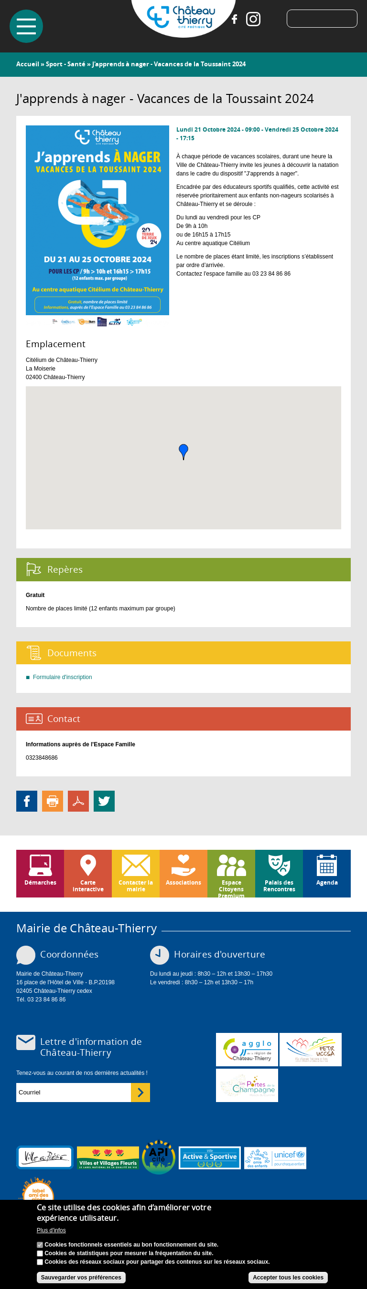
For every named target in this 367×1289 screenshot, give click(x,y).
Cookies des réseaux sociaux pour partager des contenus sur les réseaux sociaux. (157, 1261)
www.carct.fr (247, 1049)
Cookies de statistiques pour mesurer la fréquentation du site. (128, 1253)
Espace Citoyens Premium (231, 887)
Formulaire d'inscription (62, 677)
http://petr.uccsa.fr (311, 1049)
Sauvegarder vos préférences (81, 1277)
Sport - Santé (66, 64)
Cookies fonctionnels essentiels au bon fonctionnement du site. (131, 1244)
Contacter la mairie (136, 885)
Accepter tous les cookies (288, 1277)
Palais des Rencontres (279, 885)
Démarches (40, 882)
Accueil (27, 64)
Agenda (327, 882)
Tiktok (272, 19)
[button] (183, 452)
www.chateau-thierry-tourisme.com (247, 1085)
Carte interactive (88, 885)
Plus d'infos (51, 1230)
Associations (183, 882)
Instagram (253, 19)
